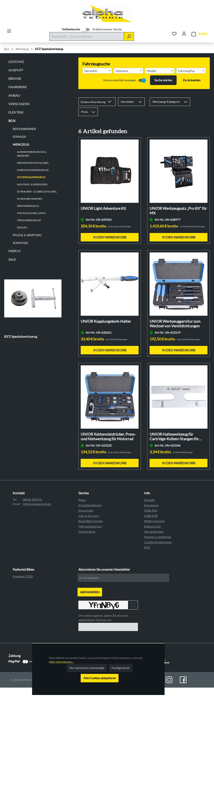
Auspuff (15, 70)
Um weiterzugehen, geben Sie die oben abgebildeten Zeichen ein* (103, 618)
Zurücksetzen (191, 80)
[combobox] (97, 71)
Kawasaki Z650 (23, 576)
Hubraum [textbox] (122, 71)
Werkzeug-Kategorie (170, 101)
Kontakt (149, 500)
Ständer (19, 136)
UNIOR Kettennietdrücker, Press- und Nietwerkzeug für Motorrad (108, 436)
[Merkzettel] (174, 34)
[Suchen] (129, 36)
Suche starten (163, 80)
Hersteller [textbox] (91, 71)
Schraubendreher (29, 198)
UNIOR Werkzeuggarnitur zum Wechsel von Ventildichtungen (175, 323)
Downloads (85, 510)
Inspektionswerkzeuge (33, 170)
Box (11, 121)
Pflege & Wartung (27, 235)
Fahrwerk (17, 87)
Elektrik (16, 112)
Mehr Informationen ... (61, 661)
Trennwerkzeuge (29, 220)
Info (147, 493)
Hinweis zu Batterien (157, 537)
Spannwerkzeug (28, 205)
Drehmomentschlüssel (33, 162)
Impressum (151, 505)
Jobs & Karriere (88, 515)
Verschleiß (18, 104)
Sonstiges (20, 243)
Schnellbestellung (89, 505)
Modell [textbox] (151, 71)
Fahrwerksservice (90, 526)
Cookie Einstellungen (158, 542)
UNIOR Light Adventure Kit (103, 208)
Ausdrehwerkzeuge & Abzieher (31, 153)
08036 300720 (32, 499)
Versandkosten (154, 531)
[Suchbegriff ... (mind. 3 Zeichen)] (86, 36)
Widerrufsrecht (154, 521)
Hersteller (131, 101)
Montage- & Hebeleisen (32, 184)
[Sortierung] (97, 102)
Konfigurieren (120, 668)
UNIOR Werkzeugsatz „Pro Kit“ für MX (178, 210)
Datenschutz (152, 526)
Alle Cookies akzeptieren (99, 678)
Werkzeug (21, 144)
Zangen (22, 227)
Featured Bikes (23, 569)
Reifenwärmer (24, 129)
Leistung (16, 62)
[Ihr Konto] (184, 34)
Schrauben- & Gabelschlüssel (37, 191)
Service (83, 493)
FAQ (147, 547)
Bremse (14, 78)
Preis (88, 112)
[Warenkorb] (199, 34)
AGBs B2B (151, 515)
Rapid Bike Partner (90, 521)
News (82, 500)
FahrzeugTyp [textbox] (186, 71)
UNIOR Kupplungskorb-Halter (106, 321)
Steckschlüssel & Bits (31, 213)
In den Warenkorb (109, 237)
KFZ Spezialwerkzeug (31, 177)
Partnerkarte (86, 531)
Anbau (14, 95)
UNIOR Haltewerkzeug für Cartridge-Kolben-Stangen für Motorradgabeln (174, 436)
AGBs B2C (151, 510)
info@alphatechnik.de (37, 504)
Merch (14, 251)
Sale (12, 259)
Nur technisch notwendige (87, 668)
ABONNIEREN (90, 592)
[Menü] (9, 31)
